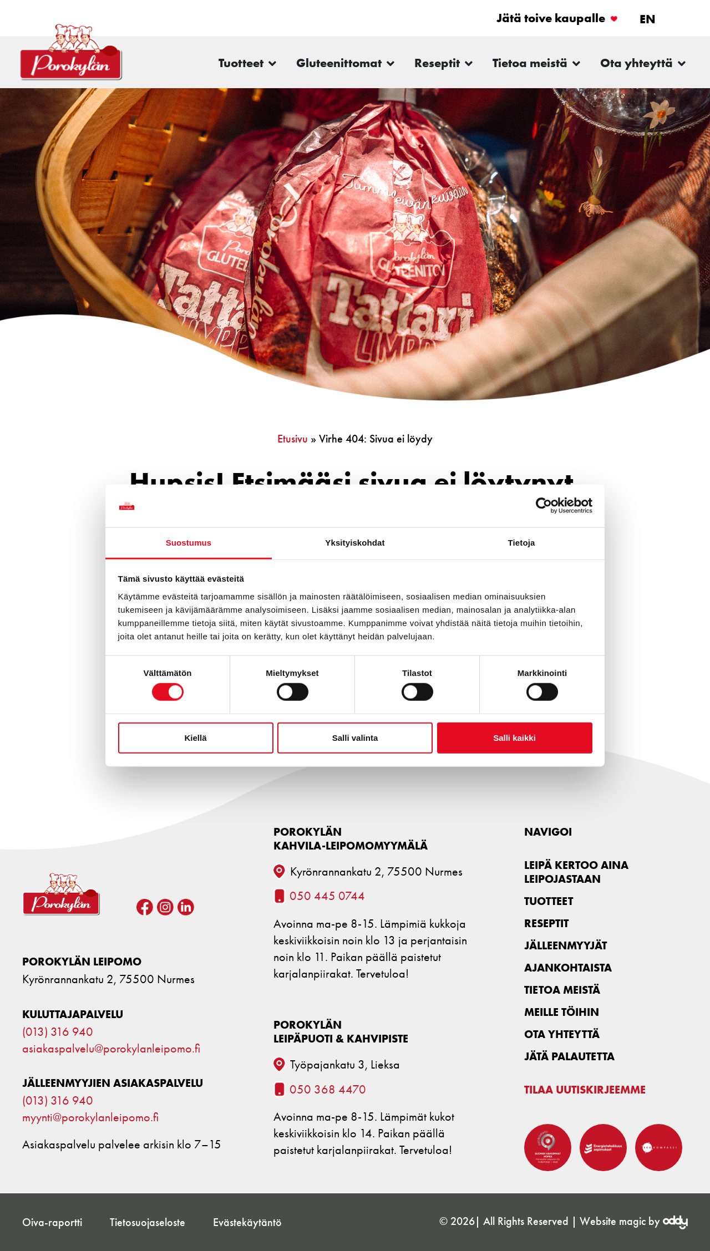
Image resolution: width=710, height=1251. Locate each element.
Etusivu (292, 438)
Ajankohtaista (568, 967)
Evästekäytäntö (247, 1222)
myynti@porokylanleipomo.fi (90, 1117)
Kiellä (195, 737)
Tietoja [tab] (521, 542)
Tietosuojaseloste (147, 1222)
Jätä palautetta (569, 1056)
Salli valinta (355, 737)
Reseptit (546, 923)
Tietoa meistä (562, 989)
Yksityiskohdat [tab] (354, 542)
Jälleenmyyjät (565, 945)
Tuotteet (548, 901)
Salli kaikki (514, 737)
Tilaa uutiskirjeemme (585, 1089)
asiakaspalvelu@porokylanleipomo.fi (111, 1048)
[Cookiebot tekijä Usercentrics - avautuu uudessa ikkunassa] (543, 505)
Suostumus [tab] (189, 542)
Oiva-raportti (52, 1222)
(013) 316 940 (57, 1032)
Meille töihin (561, 1012)
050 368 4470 (328, 1089)
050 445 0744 (327, 896)
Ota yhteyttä (562, 1034)
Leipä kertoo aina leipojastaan (576, 872)
